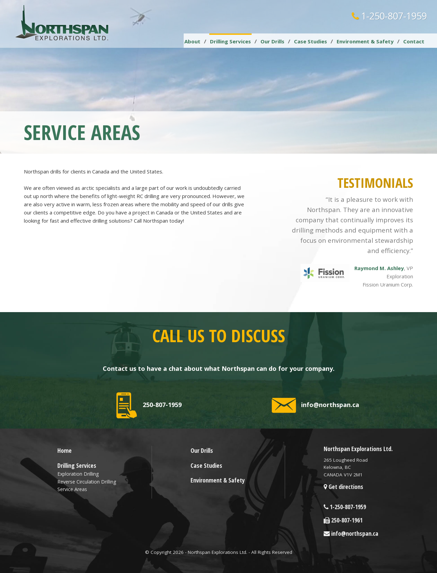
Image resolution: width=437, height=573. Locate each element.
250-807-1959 (149, 405)
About (192, 41)
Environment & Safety (365, 41)
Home (64, 450)
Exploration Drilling (78, 474)
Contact (413, 41)
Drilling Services (230, 41)
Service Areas (72, 489)
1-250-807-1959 (389, 16)
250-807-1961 (343, 520)
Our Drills (272, 41)
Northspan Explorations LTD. (62, 22)
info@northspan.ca (315, 405)
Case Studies (310, 41)
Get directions (343, 487)
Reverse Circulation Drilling (86, 481)
